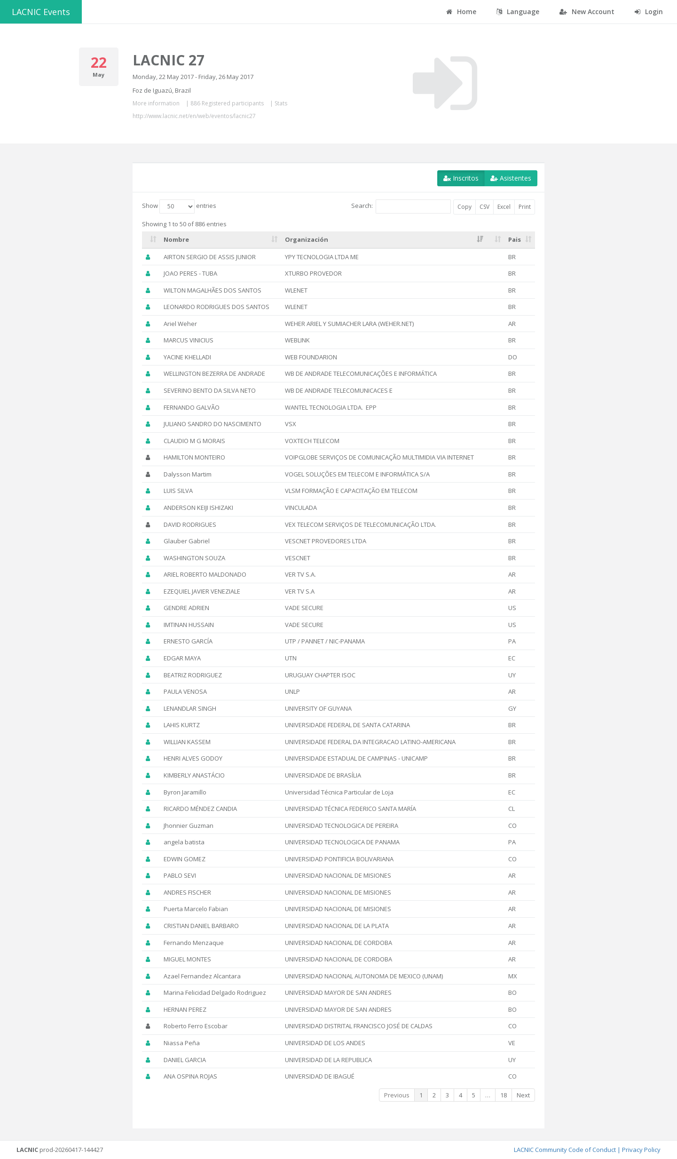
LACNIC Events (41, 11)
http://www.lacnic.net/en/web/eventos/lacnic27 (194, 116)
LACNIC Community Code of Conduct (565, 1149)
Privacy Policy (641, 1149)
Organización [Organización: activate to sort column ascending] (306, 239)
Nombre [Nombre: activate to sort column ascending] (176, 239)
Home (461, 11)
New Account (586, 11)
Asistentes (510, 178)
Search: (401, 206)
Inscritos (461, 178)
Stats (281, 103)
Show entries (179, 206)
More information (156, 103)
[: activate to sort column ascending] (151, 239)
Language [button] (517, 11)
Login (649, 11)
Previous (396, 1095)
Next (523, 1095)
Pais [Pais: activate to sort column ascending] (514, 239)
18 (503, 1095)
